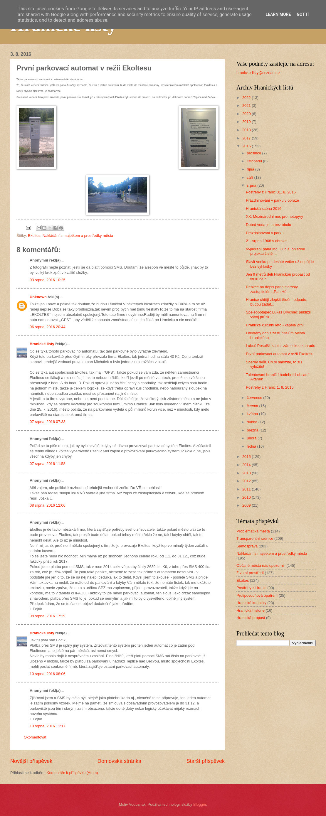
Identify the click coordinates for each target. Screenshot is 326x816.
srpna (252, 185)
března (253, 430)
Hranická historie (250, 610)
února (252, 438)
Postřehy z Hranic (251, 588)
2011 (247, 489)
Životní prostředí (250, 573)
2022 (247, 97)
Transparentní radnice (254, 538)
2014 (247, 465)
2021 (247, 105)
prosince (254, 153)
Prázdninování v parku (264, 233)
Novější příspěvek (31, 761)
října (251, 169)
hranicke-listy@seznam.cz (258, 72)
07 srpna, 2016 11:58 (47, 463)
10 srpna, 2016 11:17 (47, 726)
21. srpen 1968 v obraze (266, 241)
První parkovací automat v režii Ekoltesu (279, 354)
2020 (247, 114)
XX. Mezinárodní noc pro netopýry (274, 216)
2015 (247, 456)
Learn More (278, 14)
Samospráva (247, 546)
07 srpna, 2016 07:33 (47, 421)
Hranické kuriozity (251, 603)
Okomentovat (35, 737)
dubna (252, 422)
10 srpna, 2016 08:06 (47, 674)
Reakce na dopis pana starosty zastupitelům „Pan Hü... (272, 289)
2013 (247, 473)
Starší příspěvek (205, 761)
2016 (247, 146)
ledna (252, 446)
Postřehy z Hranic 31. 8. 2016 (271, 192)
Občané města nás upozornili (260, 565)
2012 (247, 481)
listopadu (255, 161)
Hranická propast (250, 618)
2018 (247, 130)
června (253, 406)
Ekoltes (34, 235)
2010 (247, 497)
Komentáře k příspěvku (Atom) (72, 773)
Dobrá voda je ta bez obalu (268, 224)
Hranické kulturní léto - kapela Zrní (275, 325)
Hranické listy (42, 344)
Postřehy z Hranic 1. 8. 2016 (269, 387)
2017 (247, 138)
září (250, 177)
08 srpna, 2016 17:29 (47, 616)
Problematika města (253, 531)
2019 (247, 121)
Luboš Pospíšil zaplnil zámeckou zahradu (280, 345)
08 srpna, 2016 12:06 (47, 505)
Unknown (38, 297)
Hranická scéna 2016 (263, 208)
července (255, 397)
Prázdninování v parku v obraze (272, 200)
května (253, 414)
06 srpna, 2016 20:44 (47, 327)
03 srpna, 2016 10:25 (47, 280)
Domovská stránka (119, 761)
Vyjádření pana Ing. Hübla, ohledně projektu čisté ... (275, 251)
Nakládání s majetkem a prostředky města (78, 235)
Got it (303, 14)
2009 (247, 505)
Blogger (199, 804)
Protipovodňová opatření (257, 595)
